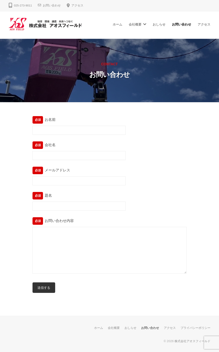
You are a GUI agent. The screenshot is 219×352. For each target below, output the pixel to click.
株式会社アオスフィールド (192, 341)
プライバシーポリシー (195, 328)
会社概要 (135, 24)
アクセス (77, 5)
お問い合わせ (52, 5)
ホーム (117, 24)
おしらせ (159, 24)
